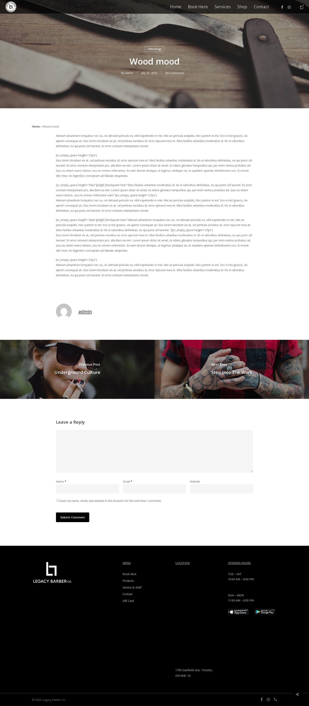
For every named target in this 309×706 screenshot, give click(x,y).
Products (128, 581)
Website (195, 481)
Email (127, 481)
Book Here (129, 574)
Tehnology (154, 49)
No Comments (174, 73)
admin (129, 73)
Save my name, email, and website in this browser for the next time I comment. (110, 501)
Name (61, 481)
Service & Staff (132, 587)
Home (36, 126)
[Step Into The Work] (231, 369)
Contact (128, 594)
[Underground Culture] (77, 369)
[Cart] (301, 7)
